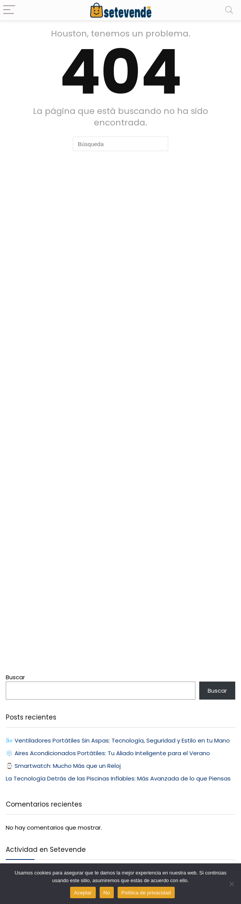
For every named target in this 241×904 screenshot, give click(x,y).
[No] (231, 884)
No (106, 893)
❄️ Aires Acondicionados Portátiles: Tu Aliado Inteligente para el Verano (108, 753)
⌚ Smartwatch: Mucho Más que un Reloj (63, 766)
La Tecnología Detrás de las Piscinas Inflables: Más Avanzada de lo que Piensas (118, 778)
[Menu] (9, 10)
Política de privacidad (146, 893)
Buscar (15, 677)
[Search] (229, 10)
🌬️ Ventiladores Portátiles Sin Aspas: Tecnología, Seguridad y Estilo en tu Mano (118, 740)
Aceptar (83, 893)
